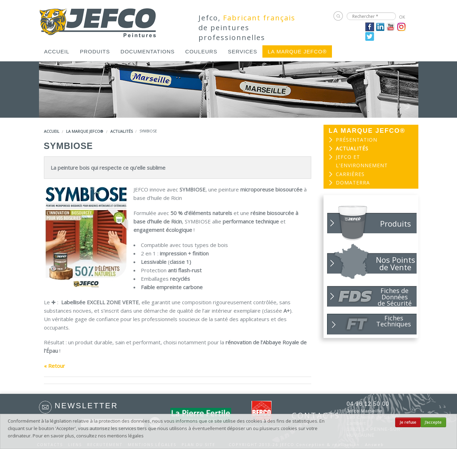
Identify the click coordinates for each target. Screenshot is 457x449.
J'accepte (433, 422)
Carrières (350, 174)
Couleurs (201, 51)
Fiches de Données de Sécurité (395, 296)
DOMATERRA (353, 182)
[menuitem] (57, 51)
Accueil (57, 51)
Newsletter (86, 405)
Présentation (356, 139)
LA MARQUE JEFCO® (297, 51)
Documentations (147, 51)
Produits (95, 51)
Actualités (121, 131)
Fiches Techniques (393, 321)
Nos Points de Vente (395, 263)
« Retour (54, 365)
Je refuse (408, 422)
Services (242, 51)
